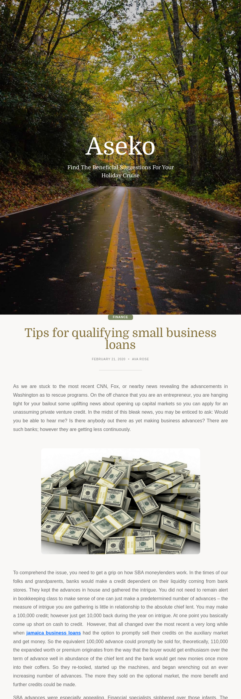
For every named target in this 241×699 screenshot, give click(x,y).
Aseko (121, 147)
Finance (120, 317)
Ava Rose (140, 359)
